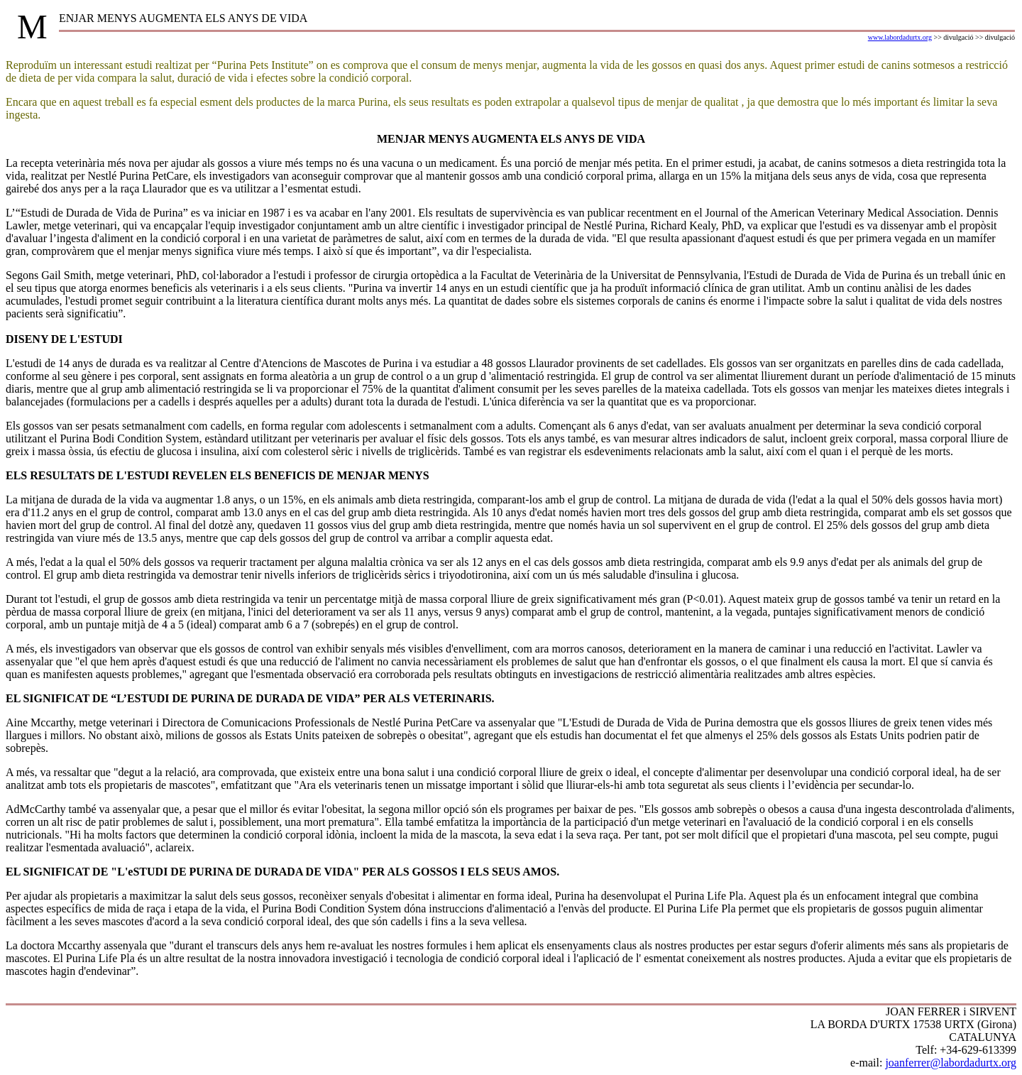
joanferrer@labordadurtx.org (950, 1063)
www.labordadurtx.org (900, 37)
